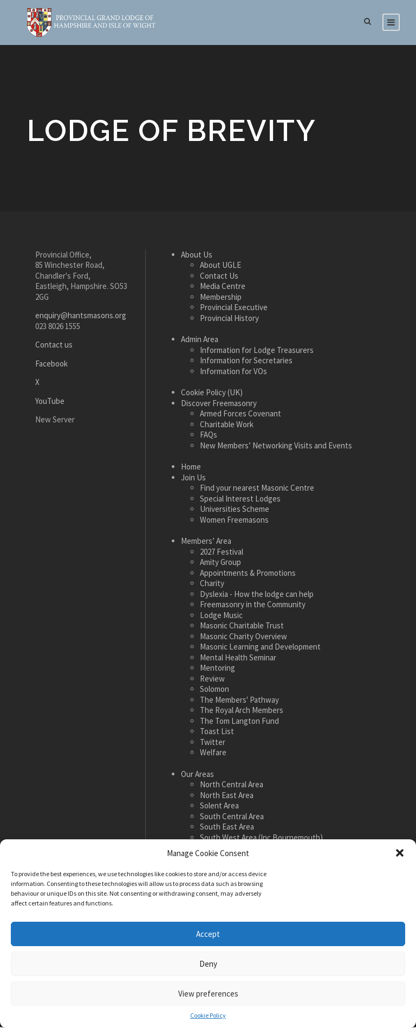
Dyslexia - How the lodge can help (257, 595)
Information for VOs (233, 373)
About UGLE (220, 266)
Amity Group (220, 563)
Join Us (193, 479)
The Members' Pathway (239, 701)
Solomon (214, 690)
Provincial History (229, 319)
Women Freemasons (234, 521)
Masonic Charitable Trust (242, 627)
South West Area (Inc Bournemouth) (261, 839)
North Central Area (231, 786)
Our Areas (197, 775)
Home (191, 468)
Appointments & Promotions (248, 574)
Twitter (212, 743)
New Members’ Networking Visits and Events (276, 447)
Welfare (213, 754)
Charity (212, 585)
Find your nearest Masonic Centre (257, 489)
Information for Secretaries (246, 362)
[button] (399, 852)
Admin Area (199, 341)
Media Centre (222, 287)
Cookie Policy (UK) (212, 394)
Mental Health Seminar (238, 659)
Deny (208, 964)
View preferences (208, 993)
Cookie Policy (208, 1015)
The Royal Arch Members (241, 711)
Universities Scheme (234, 510)
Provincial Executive (234, 309)
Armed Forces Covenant (240, 415)
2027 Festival (221, 553)
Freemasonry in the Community (253, 606)
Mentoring (217, 669)
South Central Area (232, 818)
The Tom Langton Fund (239, 722)
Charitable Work (226, 426)
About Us (196, 256)
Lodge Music (221, 617)
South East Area (227, 828)
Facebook (51, 365)
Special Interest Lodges (240, 500)
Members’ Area (206, 542)
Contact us (54, 346)
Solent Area (219, 807)
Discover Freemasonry (219, 405)
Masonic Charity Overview (243, 638)
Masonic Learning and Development (260, 648)
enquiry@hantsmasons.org (80, 317)
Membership (221, 298)
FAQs (208, 436)
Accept (208, 934)
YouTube (49, 402)
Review (212, 680)
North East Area (226, 797)
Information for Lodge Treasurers (257, 351)
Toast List (217, 733)
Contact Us (219, 277)
